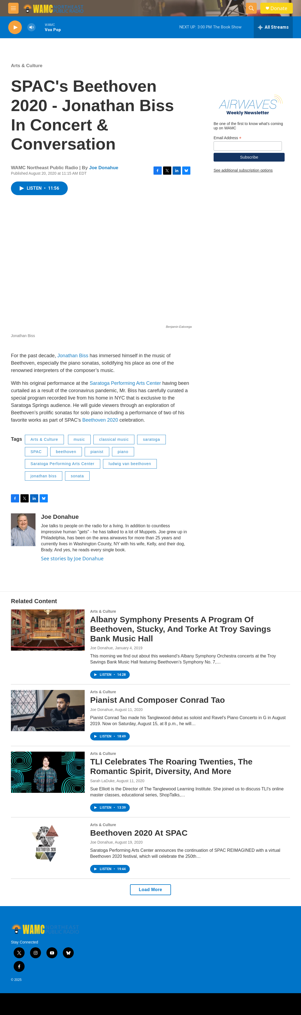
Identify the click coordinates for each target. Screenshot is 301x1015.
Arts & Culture (26, 65)
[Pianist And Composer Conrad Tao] (48, 710)
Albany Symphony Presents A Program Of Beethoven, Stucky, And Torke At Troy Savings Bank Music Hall (180, 629)
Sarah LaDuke (102, 781)
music (79, 439)
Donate (278, 8)
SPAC (36, 452)
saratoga (151, 439)
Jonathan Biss (72, 355)
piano (123, 452)
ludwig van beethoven (130, 464)
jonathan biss (44, 476)
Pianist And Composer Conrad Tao (157, 699)
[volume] (31, 27)
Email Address (227, 138)
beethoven (66, 452)
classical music (114, 439)
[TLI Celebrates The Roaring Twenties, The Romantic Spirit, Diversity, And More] (48, 772)
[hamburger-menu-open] (13, 8)
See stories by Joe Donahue (72, 558)
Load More (150, 889)
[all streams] (273, 27)
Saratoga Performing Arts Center (125, 383)
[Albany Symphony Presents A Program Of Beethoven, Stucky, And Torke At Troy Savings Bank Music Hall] (48, 629)
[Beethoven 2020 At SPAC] (48, 843)
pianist (96, 452)
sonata (77, 476)
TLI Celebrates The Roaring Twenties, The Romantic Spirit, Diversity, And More (171, 766)
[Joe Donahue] (23, 529)
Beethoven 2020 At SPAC (139, 832)
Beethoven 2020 (100, 420)
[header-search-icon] (251, 8)
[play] (15, 27)
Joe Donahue (103, 167)
